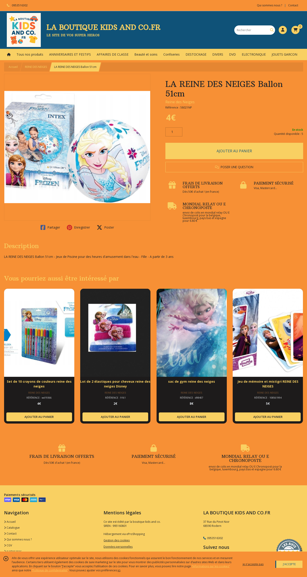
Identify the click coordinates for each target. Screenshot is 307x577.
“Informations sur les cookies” (211, 566)
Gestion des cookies (117, 540)
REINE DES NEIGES (36, 67)
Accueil (13, 67)
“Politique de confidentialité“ (50, 570)
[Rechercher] (272, 30)
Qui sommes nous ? (18, 539)
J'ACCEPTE (289, 564)
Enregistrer (78, 227)
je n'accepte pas (253, 564)
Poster (105, 227)
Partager (50, 227)
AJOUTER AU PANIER (234, 150)
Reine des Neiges (180, 101)
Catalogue (12, 528)
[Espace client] (283, 30)
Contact (293, 5)
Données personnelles (118, 547)
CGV (8, 545)
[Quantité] (173, 131)
